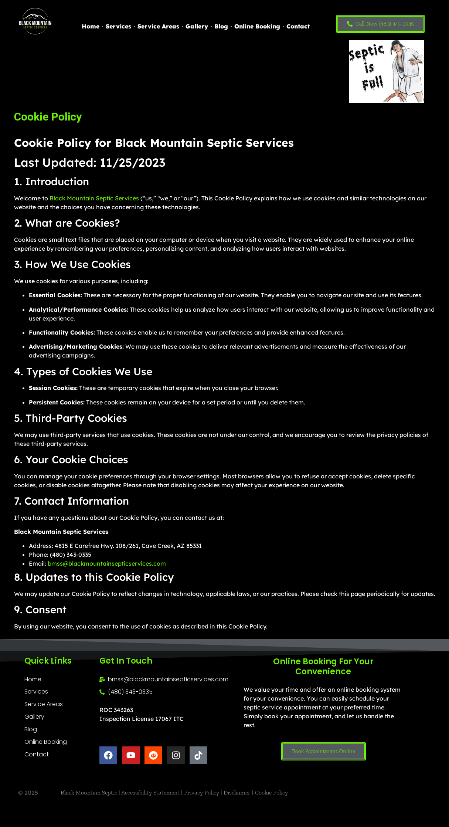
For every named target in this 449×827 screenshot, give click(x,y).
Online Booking (257, 26)
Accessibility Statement (150, 792)
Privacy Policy (201, 792)
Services (118, 26)
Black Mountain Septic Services (94, 198)
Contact (298, 26)
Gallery (197, 26)
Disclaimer (237, 792)
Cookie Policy (271, 792)
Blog (221, 26)
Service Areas (158, 26)
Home (90, 26)
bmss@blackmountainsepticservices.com (107, 563)
